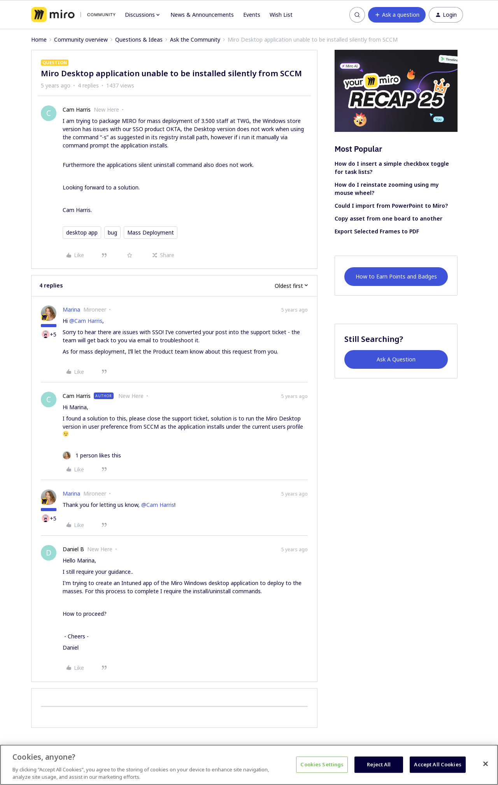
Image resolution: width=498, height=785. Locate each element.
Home (39, 39)
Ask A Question (396, 359)
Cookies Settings (322, 764)
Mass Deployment (150, 232)
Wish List (281, 14)
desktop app (82, 232)
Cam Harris (77, 109)
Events (251, 14)
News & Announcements (202, 14)
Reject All (379, 764)
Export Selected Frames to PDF (377, 231)
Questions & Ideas (139, 39)
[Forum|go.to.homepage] (73, 15)
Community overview (81, 39)
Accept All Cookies (437, 764)
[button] (397, 15)
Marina (71, 309)
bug (112, 232)
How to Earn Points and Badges (396, 276)
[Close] (485, 764)
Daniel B (73, 549)
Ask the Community (195, 39)
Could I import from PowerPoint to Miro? (391, 205)
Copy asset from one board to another (388, 218)
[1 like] (92, 455)
